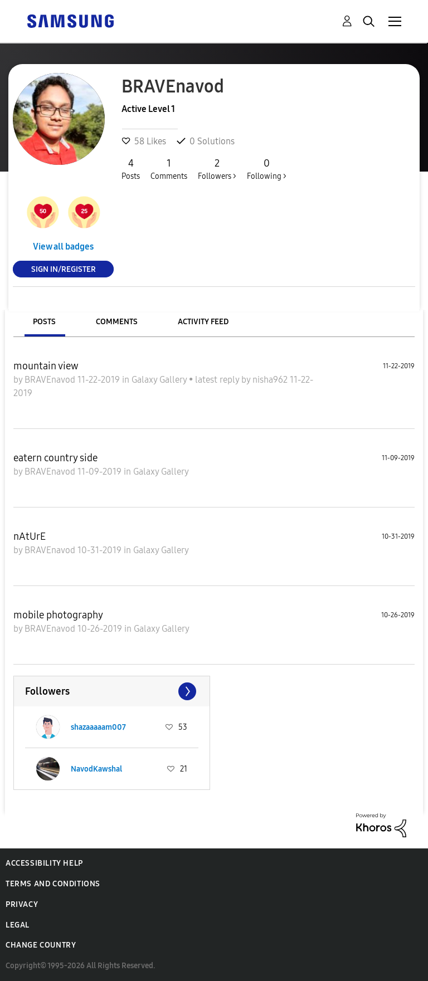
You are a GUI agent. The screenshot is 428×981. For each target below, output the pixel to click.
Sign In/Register (63, 269)
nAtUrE (29, 536)
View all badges (63, 246)
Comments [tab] (117, 321)
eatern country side (55, 458)
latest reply (218, 379)
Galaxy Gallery (160, 379)
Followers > (217, 169)
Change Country (41, 945)
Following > (266, 169)
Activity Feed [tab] (203, 321)
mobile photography (58, 615)
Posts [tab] (44, 321)
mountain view (46, 366)
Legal (18, 925)
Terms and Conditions (53, 884)
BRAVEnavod (51, 379)
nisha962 (271, 379)
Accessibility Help (44, 863)
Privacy (22, 904)
